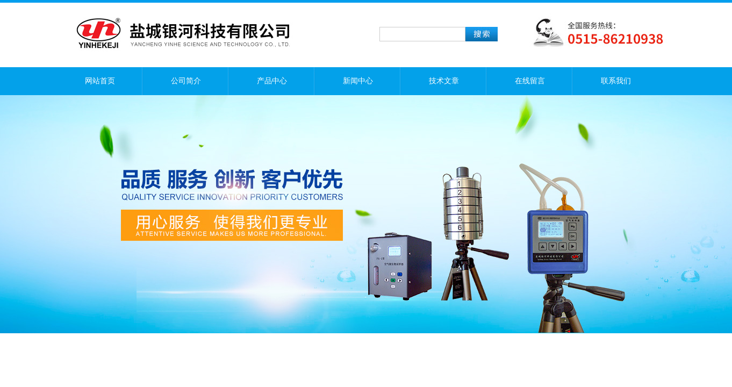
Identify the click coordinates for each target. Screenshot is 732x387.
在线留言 (530, 81)
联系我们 (616, 81)
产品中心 (272, 81)
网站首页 (100, 81)
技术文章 (444, 81)
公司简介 (186, 81)
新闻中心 (358, 81)
